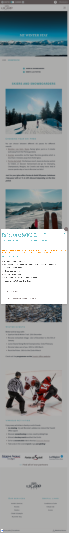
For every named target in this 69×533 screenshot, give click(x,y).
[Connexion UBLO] (2, 530)
